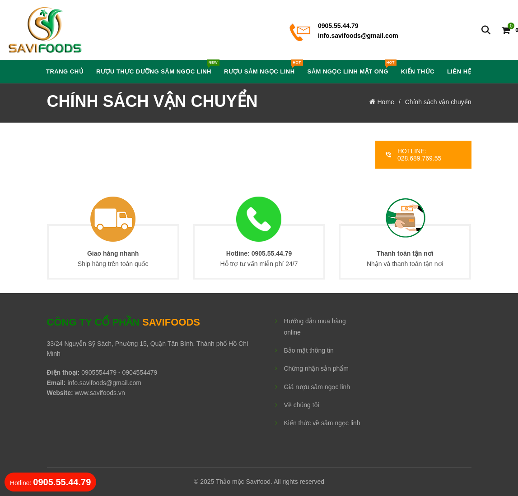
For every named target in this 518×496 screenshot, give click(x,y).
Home (386, 102)
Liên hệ (459, 71)
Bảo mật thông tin (309, 350)
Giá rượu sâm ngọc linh (317, 386)
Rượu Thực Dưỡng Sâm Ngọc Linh (156, 67)
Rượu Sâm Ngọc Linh (262, 67)
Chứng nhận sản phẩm (316, 368)
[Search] (486, 30)
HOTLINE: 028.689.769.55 (413, 154)
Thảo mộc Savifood (243, 481)
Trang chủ (65, 71)
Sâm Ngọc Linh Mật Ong (350, 67)
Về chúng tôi (301, 405)
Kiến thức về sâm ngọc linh (322, 423)
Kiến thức (417, 71)
